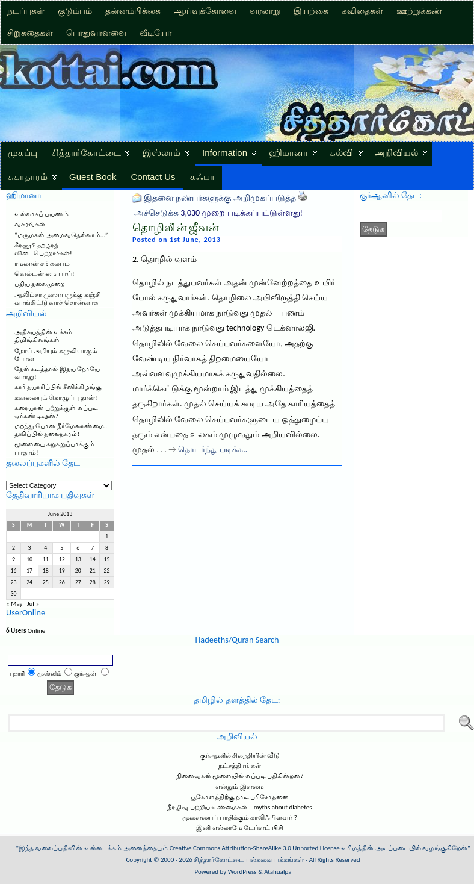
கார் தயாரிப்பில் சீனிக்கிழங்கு (58, 387)
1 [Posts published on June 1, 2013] (106, 536)
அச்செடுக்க (156, 213)
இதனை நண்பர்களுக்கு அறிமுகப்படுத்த (219, 198)
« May (14, 604)
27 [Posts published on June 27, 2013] (78, 582)
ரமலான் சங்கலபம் (42, 263)
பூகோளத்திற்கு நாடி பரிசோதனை (240, 797)
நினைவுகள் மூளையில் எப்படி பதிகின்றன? (240, 776)
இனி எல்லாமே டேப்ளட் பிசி (239, 828)
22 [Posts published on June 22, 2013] (107, 570)
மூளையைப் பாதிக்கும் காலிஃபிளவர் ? (239, 817)
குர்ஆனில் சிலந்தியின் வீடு (240, 755)
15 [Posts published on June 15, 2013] (107, 559)
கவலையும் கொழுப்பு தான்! (55, 398)
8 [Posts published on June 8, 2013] (106, 548)
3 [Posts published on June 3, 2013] (29, 548)
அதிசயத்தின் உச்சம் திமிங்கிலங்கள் (43, 336)
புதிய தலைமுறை (39, 284)
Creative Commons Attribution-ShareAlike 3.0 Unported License (255, 848)
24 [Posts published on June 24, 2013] (29, 582)
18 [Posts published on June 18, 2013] (46, 570)
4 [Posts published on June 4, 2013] (45, 548)
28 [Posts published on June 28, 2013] (93, 582)
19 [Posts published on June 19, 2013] (62, 570)
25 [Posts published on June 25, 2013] (46, 582)
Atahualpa (277, 872)
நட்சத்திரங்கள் (239, 766)
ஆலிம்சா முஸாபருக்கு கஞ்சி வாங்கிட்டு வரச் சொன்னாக (57, 299)
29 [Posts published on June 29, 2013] (107, 582)
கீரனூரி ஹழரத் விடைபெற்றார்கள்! (43, 249)
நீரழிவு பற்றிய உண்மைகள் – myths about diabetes (239, 807)
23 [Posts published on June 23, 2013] (13, 582)
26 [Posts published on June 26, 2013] (62, 582)
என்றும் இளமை (239, 787)
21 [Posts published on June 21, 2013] (93, 570)
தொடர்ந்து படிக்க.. (212, 449)
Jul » (33, 604)
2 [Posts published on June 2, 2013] (13, 548)
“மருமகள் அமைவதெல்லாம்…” (61, 235)
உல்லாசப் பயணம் (41, 214)
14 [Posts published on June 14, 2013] (93, 559)
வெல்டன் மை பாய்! (44, 274)
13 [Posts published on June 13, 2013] (78, 559)
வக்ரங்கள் (29, 224)
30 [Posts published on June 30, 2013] (13, 593)
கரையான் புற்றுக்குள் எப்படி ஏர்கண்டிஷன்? (56, 412)
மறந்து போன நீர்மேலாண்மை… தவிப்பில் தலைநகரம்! (61, 430)
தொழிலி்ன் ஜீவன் (175, 227)
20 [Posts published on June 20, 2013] (78, 570)
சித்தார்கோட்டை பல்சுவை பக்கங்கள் (249, 860)
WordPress (242, 872)
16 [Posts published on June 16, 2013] (13, 570)
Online (25, 631)
